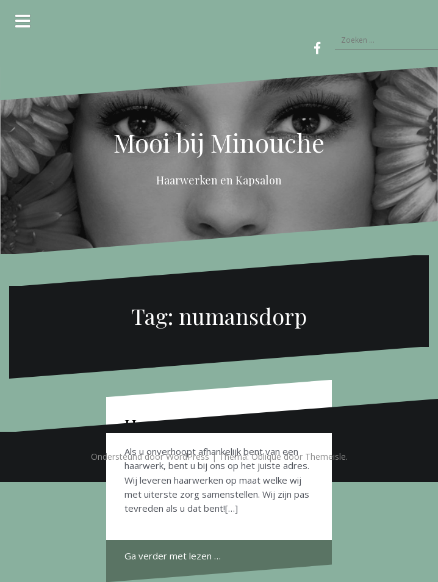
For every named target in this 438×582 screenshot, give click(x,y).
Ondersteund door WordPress (150, 456)
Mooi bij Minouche (219, 142)
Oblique (266, 456)
